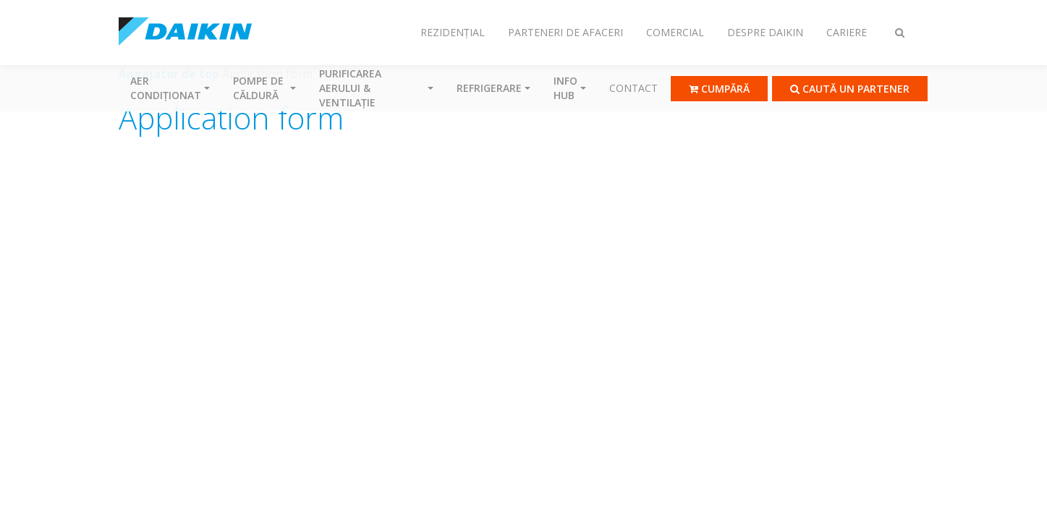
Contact (633, 88)
